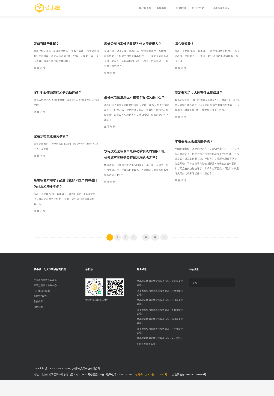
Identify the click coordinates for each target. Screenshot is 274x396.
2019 (228, 24)
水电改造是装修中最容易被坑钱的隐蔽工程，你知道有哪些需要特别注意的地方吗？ (136, 170)
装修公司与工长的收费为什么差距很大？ (132, 59)
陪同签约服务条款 (146, 359)
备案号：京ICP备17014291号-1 (152, 390)
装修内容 (38, 317)
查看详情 (40, 84)
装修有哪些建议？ (46, 59)
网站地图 (38, 323)
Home (217, 24)
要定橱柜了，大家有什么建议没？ (198, 108)
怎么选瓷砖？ (184, 59)
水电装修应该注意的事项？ (194, 157)
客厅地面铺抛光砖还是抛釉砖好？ (57, 108)
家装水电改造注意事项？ (51, 152)
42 (155, 253)
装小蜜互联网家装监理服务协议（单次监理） (160, 354)
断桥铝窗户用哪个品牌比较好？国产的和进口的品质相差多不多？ (65, 199)
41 (145, 253)
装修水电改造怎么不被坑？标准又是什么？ (134, 113)
